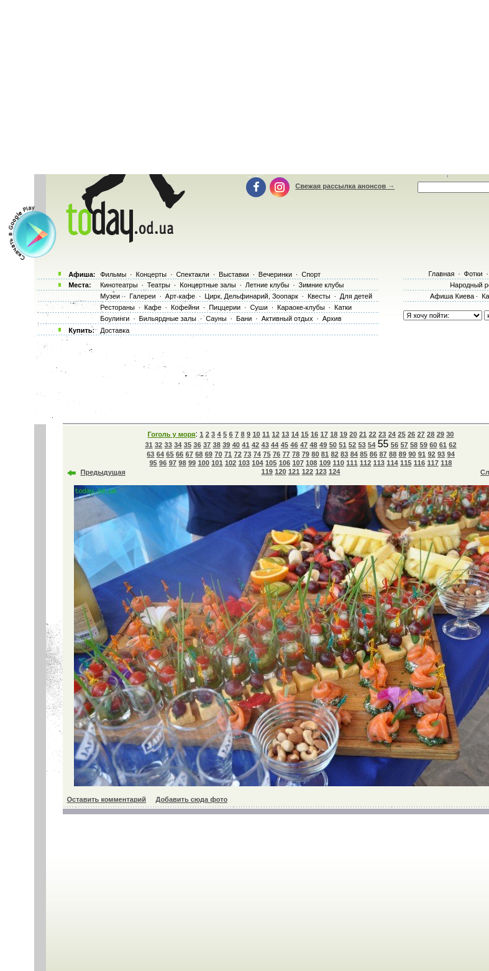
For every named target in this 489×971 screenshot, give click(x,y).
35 (187, 444)
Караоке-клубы (301, 307)
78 (295, 454)
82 (334, 454)
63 (150, 454)
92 (431, 454)
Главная (441, 273)
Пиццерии (224, 307)
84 (354, 454)
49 (323, 444)
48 (313, 444)
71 (228, 454)
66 (179, 454)
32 (158, 444)
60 (433, 444)
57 (404, 444)
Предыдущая (103, 472)
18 (333, 434)
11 (266, 434)
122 (307, 471)
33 (168, 444)
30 (450, 434)
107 (297, 463)
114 (392, 463)
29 (440, 434)
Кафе (153, 307)
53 (361, 444)
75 (266, 454)
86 (373, 454)
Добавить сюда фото (191, 799)
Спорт (311, 274)
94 (451, 454)
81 (325, 454)
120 (280, 471)
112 (365, 463)
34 (177, 444)
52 (352, 444)
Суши (258, 307)
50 (333, 444)
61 (443, 444)
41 (245, 444)
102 (230, 463)
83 (344, 454)
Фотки (473, 273)
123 (320, 471)
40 (236, 444)
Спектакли (192, 274)
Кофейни (185, 307)
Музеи (110, 296)
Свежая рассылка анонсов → (345, 186)
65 (169, 454)
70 (218, 454)
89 (402, 454)
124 (334, 471)
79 (305, 454)
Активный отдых (287, 318)
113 (379, 463)
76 (276, 454)
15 (304, 434)
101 (216, 463)
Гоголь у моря (172, 434)
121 (293, 471)
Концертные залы (207, 285)
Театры (158, 285)
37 (207, 444)
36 (197, 444)
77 (286, 454)
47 (304, 444)
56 (394, 444)
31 (148, 444)
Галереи (142, 296)
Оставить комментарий (107, 799)
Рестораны (117, 307)
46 (294, 444)
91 (422, 454)
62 (452, 444)
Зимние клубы (321, 285)
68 (199, 454)
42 (255, 444)
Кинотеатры (118, 285)
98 (182, 463)
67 (189, 454)
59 (423, 444)
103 (244, 463)
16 (314, 434)
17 (324, 434)
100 (203, 463)
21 (363, 434)
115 (405, 463)
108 (311, 463)
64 (160, 454)
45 (284, 444)
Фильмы (113, 274)
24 (392, 434)
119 (267, 471)
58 (414, 444)
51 (342, 444)
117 (432, 463)
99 (192, 463)
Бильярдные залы (167, 318)
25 (401, 434)
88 (392, 454)
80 (315, 454)
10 (256, 434)
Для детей (356, 296)
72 (238, 454)
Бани (244, 318)
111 (351, 463)
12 (276, 434)
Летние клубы (267, 285)
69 (209, 454)
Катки (343, 307)
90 (412, 454)
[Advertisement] (260, 376)
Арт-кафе (180, 296)
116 (419, 463)
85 (363, 454)
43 (265, 444)
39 (226, 444)
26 (411, 434)
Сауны (216, 318)
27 (420, 434)
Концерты (151, 274)
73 (247, 454)
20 (353, 434)
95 (153, 463)
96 (163, 463)
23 (382, 434)
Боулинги (114, 318)
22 (373, 434)
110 (338, 463)
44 (274, 444)
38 (217, 444)
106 (284, 463)
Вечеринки (275, 274)
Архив (332, 318)
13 (285, 434)
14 (295, 434)
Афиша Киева (452, 296)
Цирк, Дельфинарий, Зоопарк (251, 296)
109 (325, 463)
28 (430, 434)
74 (257, 454)
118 (446, 463)
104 (257, 463)
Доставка (114, 330)
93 (441, 454)
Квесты (319, 296)
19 (343, 434)
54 (371, 444)
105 (270, 463)
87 (382, 454)
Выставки (234, 274)
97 (172, 463)
